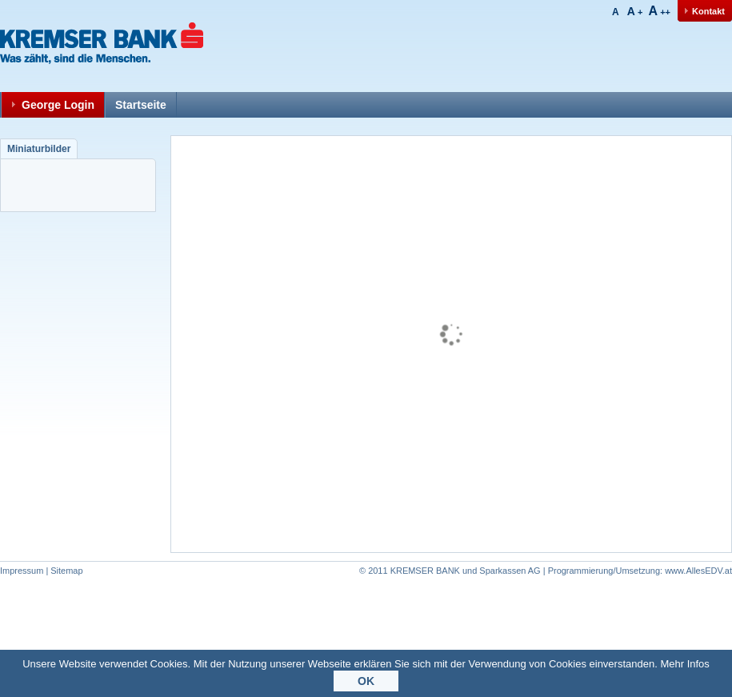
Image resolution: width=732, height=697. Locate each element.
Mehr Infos (684, 666)
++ (659, 12)
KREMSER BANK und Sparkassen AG (465, 570)
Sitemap (66, 570)
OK (366, 683)
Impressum (21, 570)
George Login (58, 104)
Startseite (140, 104)
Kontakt (708, 11)
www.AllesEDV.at (640, 570)
